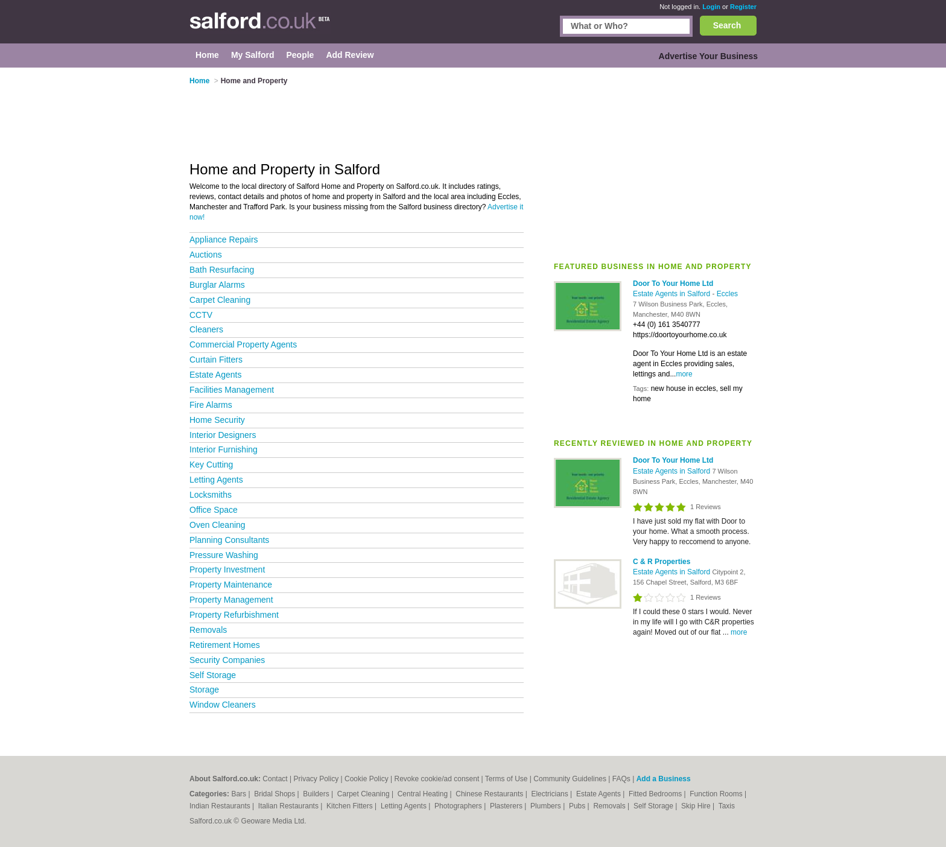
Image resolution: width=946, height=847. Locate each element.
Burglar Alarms (217, 285)
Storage (204, 689)
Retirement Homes (224, 645)
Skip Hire (697, 806)
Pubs (578, 806)
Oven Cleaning (217, 525)
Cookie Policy (366, 779)
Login (711, 6)
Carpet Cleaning (219, 300)
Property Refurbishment (234, 615)
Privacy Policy (316, 779)
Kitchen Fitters (350, 806)
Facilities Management (231, 390)
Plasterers (507, 806)
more (684, 374)
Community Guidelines (569, 779)
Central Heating (424, 794)
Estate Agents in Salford (672, 294)
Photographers (459, 806)
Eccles (727, 294)
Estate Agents (215, 374)
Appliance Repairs (223, 239)
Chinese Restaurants (490, 794)
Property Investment (227, 569)
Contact (274, 779)
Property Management (231, 599)
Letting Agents (216, 479)
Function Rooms (717, 794)
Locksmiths (210, 495)
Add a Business (663, 779)
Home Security (217, 420)
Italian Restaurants (289, 806)
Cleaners (206, 329)
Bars (239, 794)
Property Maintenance (230, 584)
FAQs (621, 779)
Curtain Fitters (216, 359)
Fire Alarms (210, 405)
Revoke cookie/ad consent (436, 779)
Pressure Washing (223, 555)
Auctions (205, 254)
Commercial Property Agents (243, 344)
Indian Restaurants (220, 806)
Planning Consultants (229, 540)
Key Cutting (211, 464)
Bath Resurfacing (221, 269)
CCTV (200, 315)
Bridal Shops (275, 794)
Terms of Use (506, 779)
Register (743, 6)
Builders (317, 794)
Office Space (213, 510)
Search (727, 25)
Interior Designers (222, 435)
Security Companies (227, 660)
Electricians (550, 794)
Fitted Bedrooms (656, 794)
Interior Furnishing (223, 449)
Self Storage (212, 675)
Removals (208, 630)
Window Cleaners (222, 704)
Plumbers (546, 806)
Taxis (727, 806)
